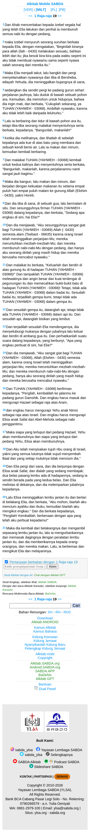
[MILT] (41, 10)
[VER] (28, 10)
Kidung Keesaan (45, 637)
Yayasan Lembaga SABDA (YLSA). (45, 790)
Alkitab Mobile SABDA (45, 4)
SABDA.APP (45, 671)
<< (30, 16)
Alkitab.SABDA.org (45, 663)
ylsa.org (41, 813)
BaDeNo (50, 593)
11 (4, 264)
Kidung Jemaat (45, 641)
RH (57, 612)
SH (50, 612)
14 (4, 352)
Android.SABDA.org (45, 667)
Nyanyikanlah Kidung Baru (45, 645)
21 (4, 527)
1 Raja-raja (43, 16)
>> (60, 16)
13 (4, 326)
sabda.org (57, 813)
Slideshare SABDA (46, 767)
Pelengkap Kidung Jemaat (45, 648)
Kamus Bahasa (45, 631)
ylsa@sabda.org (66, 808)
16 (4, 409)
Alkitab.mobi (45, 654)
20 (4, 496)
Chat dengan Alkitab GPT (49, 575)
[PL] (54, 10)
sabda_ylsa (21, 750)
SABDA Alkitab (27, 762)
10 (4, 224)
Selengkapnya (59, 755)
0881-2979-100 (28, 808)
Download (45, 618)
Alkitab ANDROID (45, 622)
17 (4, 431)
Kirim (52, 566)
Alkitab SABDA (47, 582)
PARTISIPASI (43, 776)
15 (4, 388)
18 (4, 448)
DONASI (62, 776)
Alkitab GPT (45, 679)
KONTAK (26, 776)
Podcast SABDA (61, 762)
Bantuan (45, 684)
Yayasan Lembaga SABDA (59, 750)
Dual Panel (45, 689)
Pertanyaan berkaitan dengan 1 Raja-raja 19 (44, 562)
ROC (67, 612)
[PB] (62, 10)
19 (4, 465)
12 (4, 309)
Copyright (45, 658)
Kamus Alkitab (45, 627)
